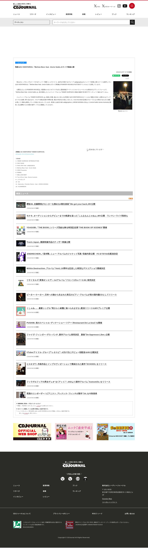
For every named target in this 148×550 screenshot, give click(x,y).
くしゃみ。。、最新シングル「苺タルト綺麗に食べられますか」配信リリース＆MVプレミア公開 (68, 308)
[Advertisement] (74, 43)
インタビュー (51, 14)
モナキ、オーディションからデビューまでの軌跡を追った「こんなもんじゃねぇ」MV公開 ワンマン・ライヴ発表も (77, 215)
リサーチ (33, 14)
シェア (127, 78)
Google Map (107, 501)
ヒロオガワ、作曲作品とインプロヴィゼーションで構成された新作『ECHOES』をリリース (67, 364)
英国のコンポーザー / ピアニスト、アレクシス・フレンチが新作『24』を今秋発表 (62, 393)
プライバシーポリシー (61, 516)
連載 (83, 14)
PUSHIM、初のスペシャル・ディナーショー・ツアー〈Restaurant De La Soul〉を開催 (64, 322)
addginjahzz (79, 82)
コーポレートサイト (109, 504)
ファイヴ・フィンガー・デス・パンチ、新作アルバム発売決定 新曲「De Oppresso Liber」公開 (68, 334)
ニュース (16, 14)
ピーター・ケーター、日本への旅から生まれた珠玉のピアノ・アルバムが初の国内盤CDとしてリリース (72, 294)
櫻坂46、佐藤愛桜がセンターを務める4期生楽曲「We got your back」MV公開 (61, 204)
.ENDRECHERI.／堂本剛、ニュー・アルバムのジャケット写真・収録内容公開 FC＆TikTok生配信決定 (72, 253)
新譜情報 (69, 14)
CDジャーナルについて (22, 516)
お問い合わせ (130, 516)
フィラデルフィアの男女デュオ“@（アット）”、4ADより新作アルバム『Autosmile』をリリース (68, 381)
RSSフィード (97, 516)
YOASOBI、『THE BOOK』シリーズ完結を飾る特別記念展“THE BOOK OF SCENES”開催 (67, 227)
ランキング (130, 14)
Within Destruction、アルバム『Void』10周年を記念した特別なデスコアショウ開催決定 (66, 268)
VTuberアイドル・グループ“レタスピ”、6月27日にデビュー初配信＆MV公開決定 (62, 352)
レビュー (98, 14)
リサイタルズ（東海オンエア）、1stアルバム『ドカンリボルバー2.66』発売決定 (61, 280)
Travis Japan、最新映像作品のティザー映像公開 (48, 242)
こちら (38, 406)
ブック (114, 14)
